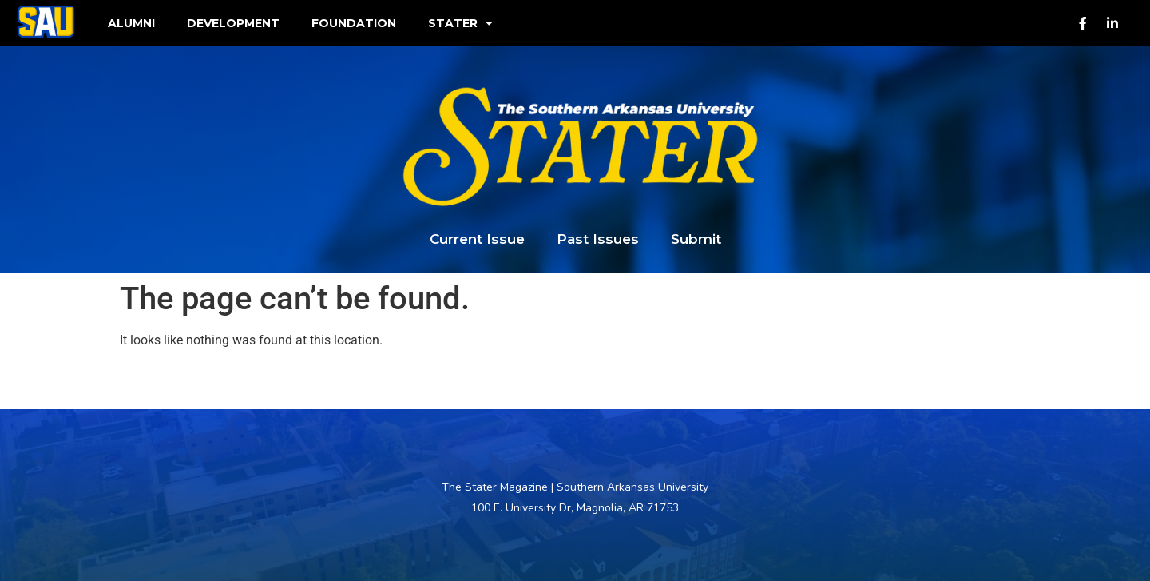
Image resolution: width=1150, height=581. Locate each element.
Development (233, 23)
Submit (696, 239)
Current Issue (477, 239)
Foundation (353, 23)
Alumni (131, 23)
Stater (460, 23)
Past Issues (598, 239)
